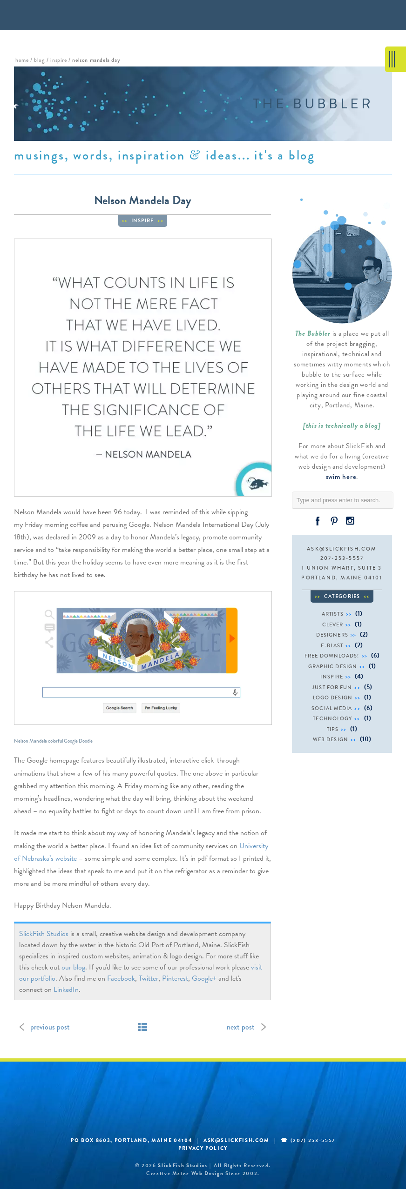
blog (39, 60)
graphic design (332, 666)
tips (332, 729)
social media (331, 708)
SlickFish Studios (43, 933)
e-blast (332, 645)
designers (332, 634)
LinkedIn (66, 989)
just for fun (332, 687)
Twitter (148, 978)
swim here (341, 477)
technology (332, 718)
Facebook (121, 978)
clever (333, 624)
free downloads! (331, 655)
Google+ (204, 978)
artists (333, 614)
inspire (58, 60)
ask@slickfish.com (342, 548)
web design (330, 739)
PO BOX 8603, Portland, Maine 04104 (131, 1140)
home (21, 60)
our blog (73, 967)
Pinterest (175, 978)
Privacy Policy (203, 1148)
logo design (332, 697)
